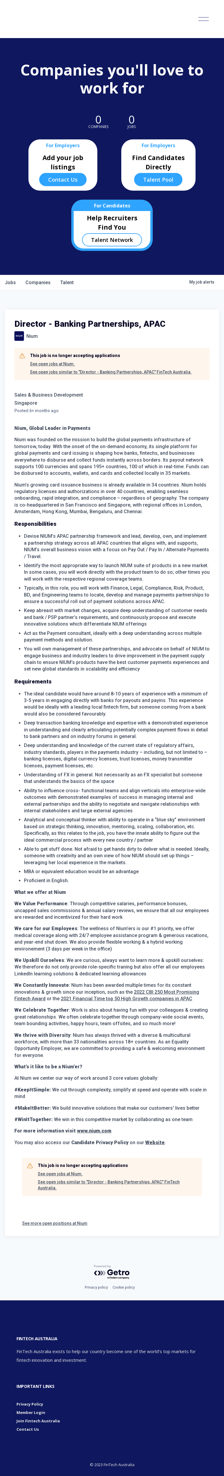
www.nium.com (94, 1131)
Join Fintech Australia (38, 1421)
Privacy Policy (29, 1404)
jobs (10, 282)
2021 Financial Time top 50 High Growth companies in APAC (126, 998)
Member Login (30, 1412)
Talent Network (112, 239)
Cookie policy (124, 1287)
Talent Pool (158, 179)
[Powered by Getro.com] (112, 1272)
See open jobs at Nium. (52, 364)
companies (38, 282)
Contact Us (63, 179)
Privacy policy (96, 1287)
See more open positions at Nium (54, 1223)
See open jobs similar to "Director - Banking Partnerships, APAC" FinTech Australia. (111, 372)
